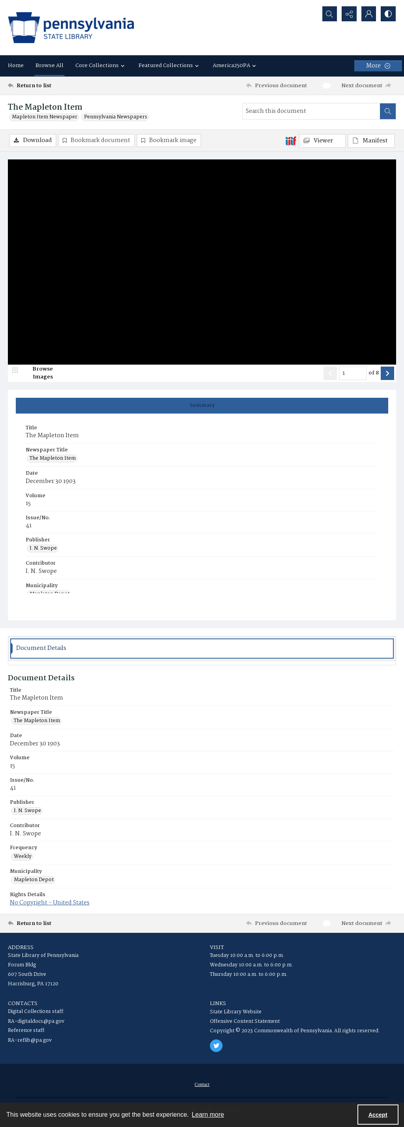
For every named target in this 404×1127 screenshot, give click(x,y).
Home (16, 65)
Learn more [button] (208, 1114)
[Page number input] (353, 373)
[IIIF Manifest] (371, 141)
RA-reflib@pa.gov (30, 1040)
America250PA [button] (235, 65)
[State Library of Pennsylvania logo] (71, 27)
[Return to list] (60, 86)
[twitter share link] (216, 1045)
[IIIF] (290, 140)
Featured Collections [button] (169, 65)
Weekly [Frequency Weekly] (23, 857)
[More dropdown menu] (378, 65)
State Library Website (236, 1012)
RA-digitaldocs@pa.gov (36, 1021)
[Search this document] (311, 111)
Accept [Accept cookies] (377, 1115)
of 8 (373, 373)
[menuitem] (202, 1084)
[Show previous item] (330, 373)
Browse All (50, 65)
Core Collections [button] (101, 65)
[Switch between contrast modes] (388, 13)
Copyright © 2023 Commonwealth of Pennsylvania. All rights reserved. (295, 1031)
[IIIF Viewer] (322, 141)
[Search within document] (388, 111)
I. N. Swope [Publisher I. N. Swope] (43, 549)
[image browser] (37, 373)
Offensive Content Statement (245, 1021)
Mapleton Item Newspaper (44, 117)
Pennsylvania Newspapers (115, 117)
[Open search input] (329, 13)
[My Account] (368, 13)
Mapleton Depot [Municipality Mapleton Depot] (34, 880)
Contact (202, 1084)
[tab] (202, 405)
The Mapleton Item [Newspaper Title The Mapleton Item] (53, 459)
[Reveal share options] (348, 13)
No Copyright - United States (50, 903)
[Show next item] (387, 373)
